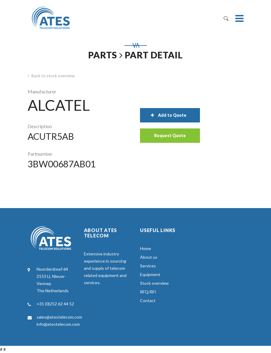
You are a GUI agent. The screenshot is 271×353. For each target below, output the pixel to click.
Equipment (150, 274)
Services (148, 265)
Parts (102, 54)
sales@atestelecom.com (59, 316)
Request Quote (170, 135)
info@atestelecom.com (58, 324)
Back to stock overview (51, 75)
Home (145, 248)
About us (148, 257)
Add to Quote (168, 115)
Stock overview (154, 283)
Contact (148, 300)
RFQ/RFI (148, 291)
